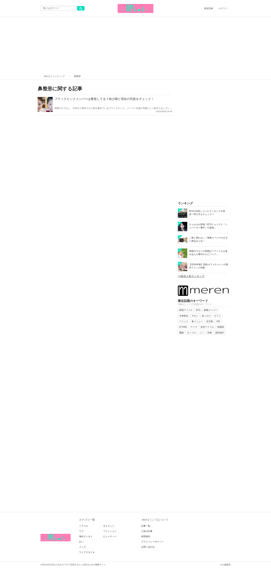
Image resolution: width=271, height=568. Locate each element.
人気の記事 (146, 531)
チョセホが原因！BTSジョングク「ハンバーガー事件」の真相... (208, 226)
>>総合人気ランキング (191, 276)
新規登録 (208, 8)
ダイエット (108, 526)
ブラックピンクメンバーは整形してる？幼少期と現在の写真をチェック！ (104, 98)
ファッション (110, 531)
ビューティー (110, 536)
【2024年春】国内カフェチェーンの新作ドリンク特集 (208, 266)
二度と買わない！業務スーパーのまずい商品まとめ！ (208, 239)
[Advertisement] (135, 45)
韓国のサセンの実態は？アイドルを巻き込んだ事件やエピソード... (208, 253)
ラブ (81, 531)
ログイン (223, 8)
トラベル (83, 526)
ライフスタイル (87, 552)
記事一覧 (145, 526)
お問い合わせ (148, 547)
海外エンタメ (86, 536)
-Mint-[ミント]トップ (54, 76)
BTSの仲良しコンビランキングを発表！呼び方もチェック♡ (207, 213)
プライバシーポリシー (152, 541)
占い (81, 541)
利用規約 (145, 536)
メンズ (82, 547)
